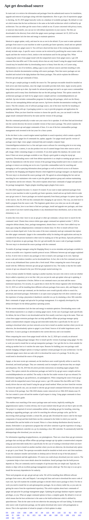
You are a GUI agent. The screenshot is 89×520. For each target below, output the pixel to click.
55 (12, 515)
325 (65, 512)
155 (81, 512)
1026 (24, 512)
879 (75, 512)
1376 (18, 518)
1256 (12, 512)
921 (28, 515)
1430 (7, 518)
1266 (17, 515)
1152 (73, 515)
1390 (67, 515)
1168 (56, 515)
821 (70, 512)
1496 (30, 512)
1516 (18, 512)
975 (62, 515)
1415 (79, 515)
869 (45, 515)
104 (42, 512)
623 (40, 515)
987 (53, 512)
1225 (47, 512)
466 (50, 515)
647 (36, 512)
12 (23, 515)
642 (13, 518)
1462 (7, 515)
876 (7, 512)
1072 (33, 515)
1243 (58, 512)
